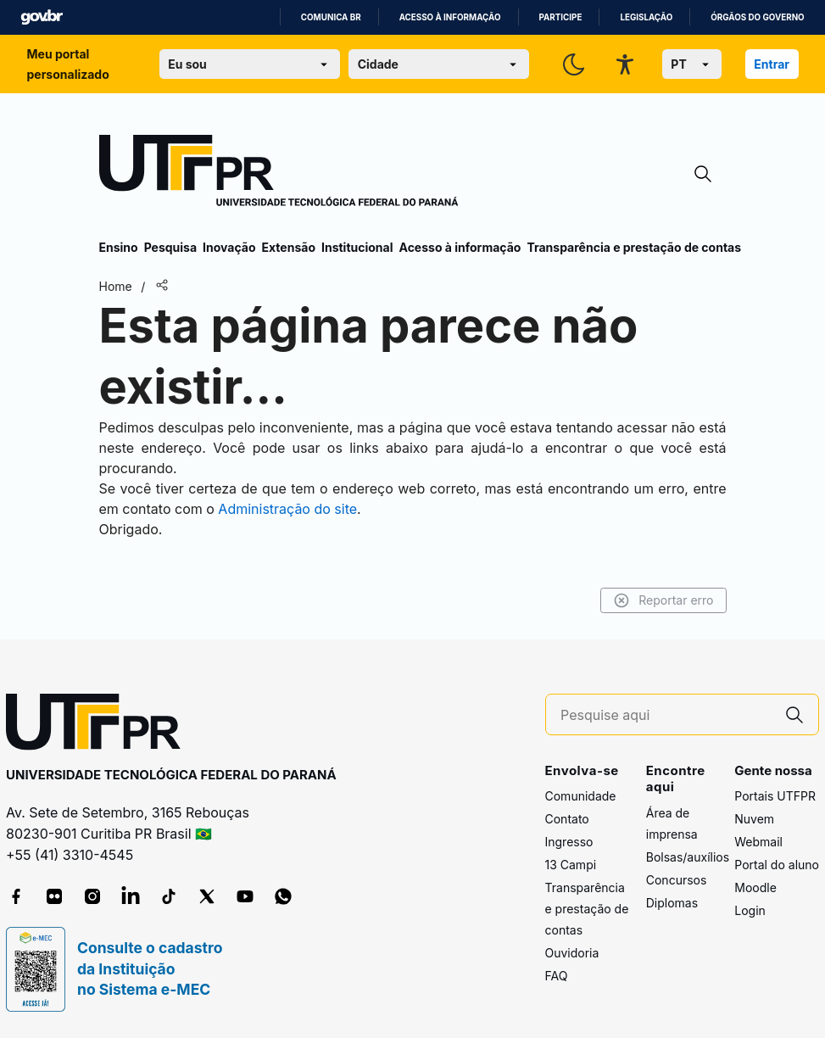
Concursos (676, 880)
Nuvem (754, 819)
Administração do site (287, 508)
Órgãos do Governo (757, 17)
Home (115, 286)
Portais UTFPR (775, 796)
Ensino (118, 247)
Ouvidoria (572, 953)
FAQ (556, 975)
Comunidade (580, 796)
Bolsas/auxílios (687, 857)
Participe (561, 17)
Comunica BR (331, 17)
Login (750, 910)
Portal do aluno (776, 864)
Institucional (357, 247)
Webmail (758, 841)
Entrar (771, 64)
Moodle (755, 887)
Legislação (646, 17)
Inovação (229, 247)
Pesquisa (170, 247)
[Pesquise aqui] (665, 715)
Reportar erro (663, 600)
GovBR (41, 17)
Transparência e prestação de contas (634, 247)
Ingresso (569, 841)
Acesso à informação (450, 17)
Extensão (288, 247)
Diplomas (672, 903)
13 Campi (571, 864)
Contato (567, 819)
